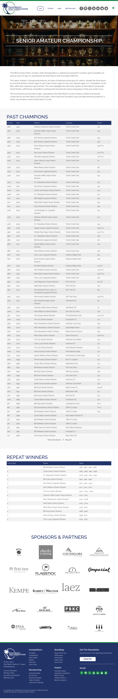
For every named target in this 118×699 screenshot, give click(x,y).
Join (40, 8)
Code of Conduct (34, 681)
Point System (59, 656)
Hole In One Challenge (36, 683)
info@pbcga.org (9, 667)
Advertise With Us (60, 678)
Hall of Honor (59, 661)
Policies (31, 661)
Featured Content (34, 674)
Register (88, 660)
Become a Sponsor (61, 681)
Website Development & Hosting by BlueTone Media (19, 692)
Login (59, 8)
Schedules (32, 654)
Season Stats (59, 658)
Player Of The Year (60, 654)
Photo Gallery (33, 658)
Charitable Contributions (62, 674)
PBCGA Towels (59, 676)
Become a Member (35, 678)
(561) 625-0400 (70, 8)
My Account (33, 676)
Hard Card (32, 663)
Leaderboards (33, 656)
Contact (50, 8)
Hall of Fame (59, 663)
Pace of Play (33, 665)
